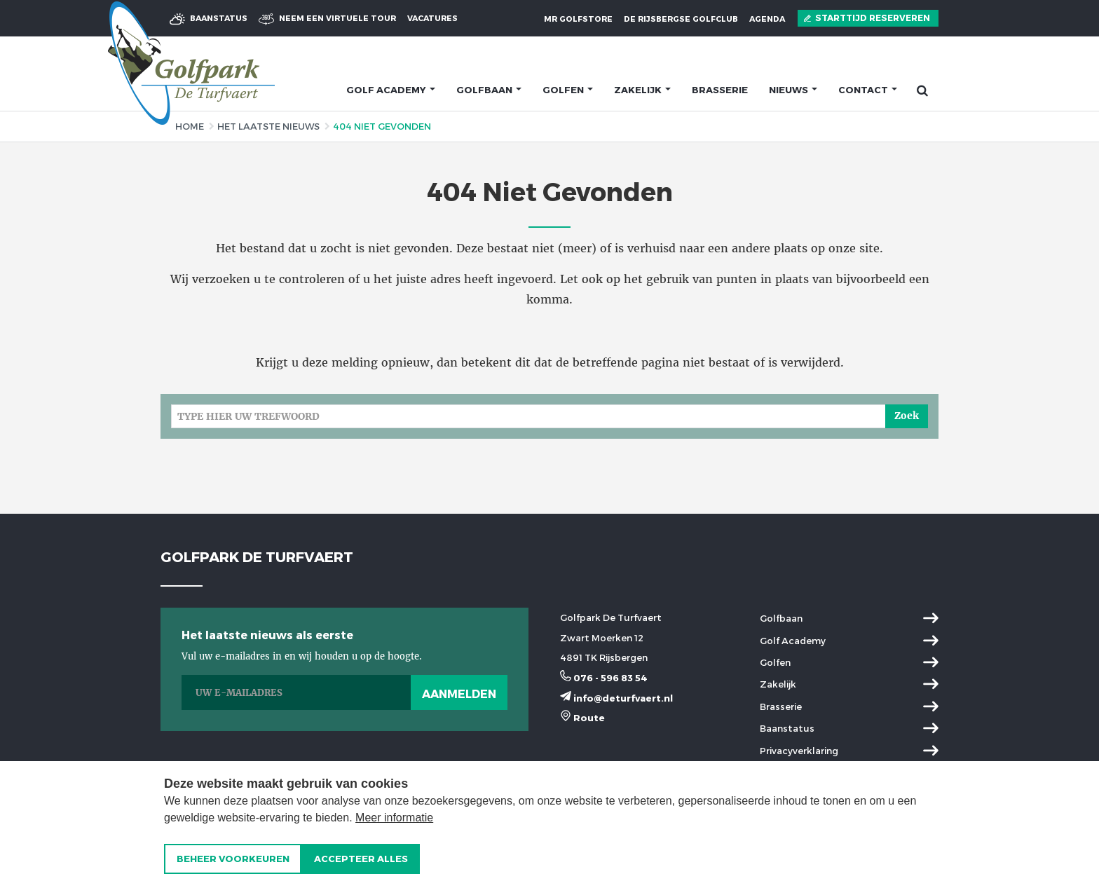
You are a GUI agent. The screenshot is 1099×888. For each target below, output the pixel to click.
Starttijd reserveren (867, 18)
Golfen (567, 89)
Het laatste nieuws (268, 126)
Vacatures (432, 17)
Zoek (906, 415)
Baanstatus (208, 19)
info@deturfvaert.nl (616, 698)
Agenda (767, 18)
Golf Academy (793, 640)
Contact (867, 89)
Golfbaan (488, 89)
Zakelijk (642, 89)
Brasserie (720, 89)
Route (582, 717)
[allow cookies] (360, 859)
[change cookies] (232, 859)
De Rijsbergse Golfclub (681, 18)
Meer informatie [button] (394, 818)
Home (189, 126)
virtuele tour (327, 19)
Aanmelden (459, 693)
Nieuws (793, 89)
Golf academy (390, 89)
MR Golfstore (578, 18)
